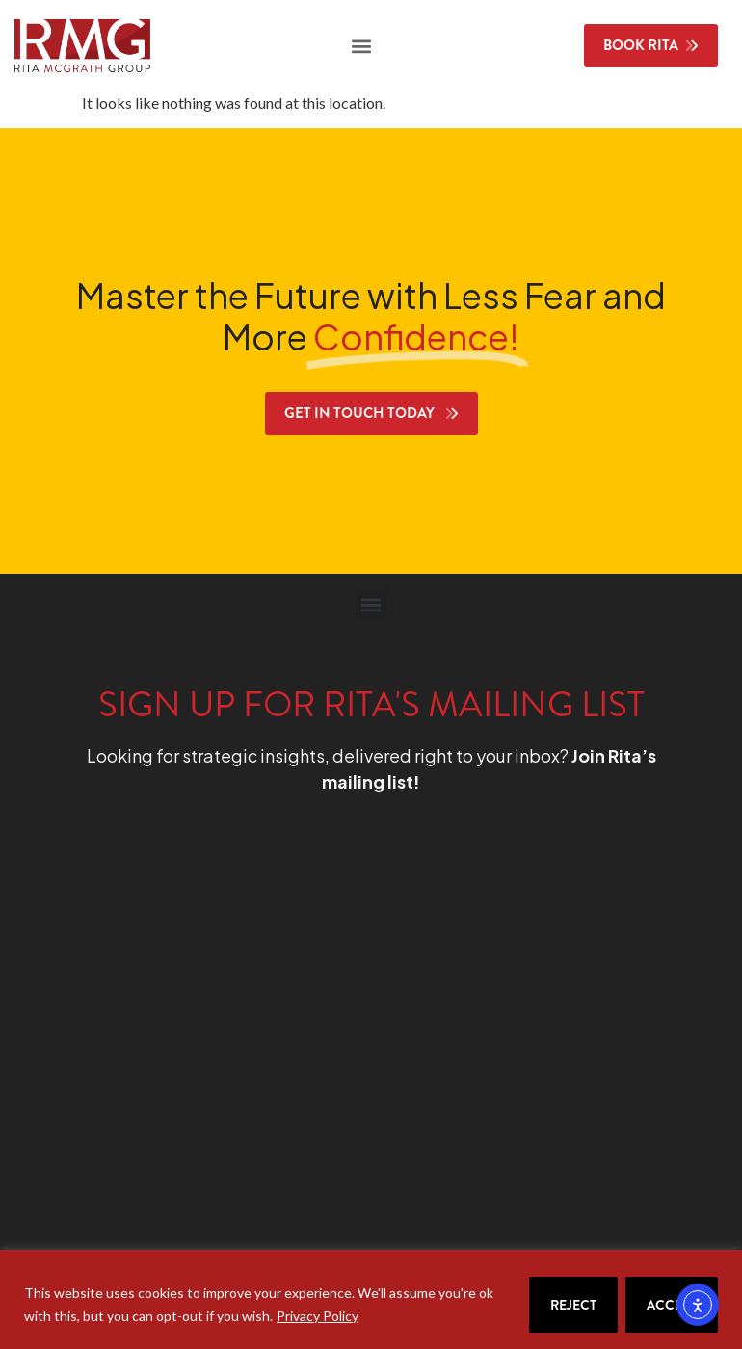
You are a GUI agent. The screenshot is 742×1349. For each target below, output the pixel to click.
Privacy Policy (317, 1316)
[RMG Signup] (340, 1043)
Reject (573, 1304)
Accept (672, 1304)
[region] (371, 1299)
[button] (361, 46)
